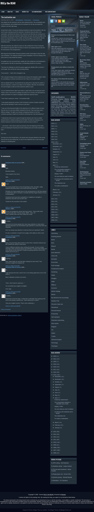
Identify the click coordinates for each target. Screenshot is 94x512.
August (55, 154)
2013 (53, 201)
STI (52, 109)
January (55, 195)
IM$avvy (73, 104)
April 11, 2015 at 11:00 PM (12, 217)
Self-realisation (19, 20)
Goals (17, 12)
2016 (53, 139)
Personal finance (57, 99)
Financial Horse (84, 31)
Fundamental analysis (61, 101)
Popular (54, 30)
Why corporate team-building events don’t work (85, 175)
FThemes (30, 510)
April (54, 165)
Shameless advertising (65, 113)
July (54, 157)
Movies (56, 109)
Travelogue (60, 115)
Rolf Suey (8, 181)
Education (62, 103)
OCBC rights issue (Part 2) (59, 57)
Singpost (62, 112)
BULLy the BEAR (7, 3)
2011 (53, 207)
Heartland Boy (84, 105)
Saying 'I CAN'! (58, 173)
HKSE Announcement (50, 12)
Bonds (69, 104)
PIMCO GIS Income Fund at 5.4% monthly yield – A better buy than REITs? (85, 36)
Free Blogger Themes (53, 510)
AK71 (81, 72)
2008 (53, 215)
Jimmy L (8, 208)
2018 (53, 134)
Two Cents (83, 44)
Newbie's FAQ (25, 12)
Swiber (53, 115)
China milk (54, 110)
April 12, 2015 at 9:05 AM (12, 235)
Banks (53, 106)
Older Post (44, 147)
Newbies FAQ (55, 112)
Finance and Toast (85, 152)
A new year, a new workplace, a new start (85, 85)
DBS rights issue (56, 46)
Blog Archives (69, 30)
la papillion (9, 218)
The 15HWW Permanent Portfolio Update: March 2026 (85, 64)
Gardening (53, 113)
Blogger (63, 494)
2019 (53, 131)
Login (2, 12)
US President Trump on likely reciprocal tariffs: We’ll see (85, 97)
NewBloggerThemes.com (65, 510)
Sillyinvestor (83, 82)
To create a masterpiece (61, 186)
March (55, 189)
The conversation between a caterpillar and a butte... (62, 170)
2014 (53, 199)
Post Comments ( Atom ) (15, 315)
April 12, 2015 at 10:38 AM (12, 306)
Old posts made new (64, 110)
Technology (59, 106)
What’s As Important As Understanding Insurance (85, 24)
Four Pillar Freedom (83, 162)
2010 (53, 209)
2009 (53, 212)
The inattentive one (8, 17)
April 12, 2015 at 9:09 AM (12, 254)
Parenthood (55, 104)
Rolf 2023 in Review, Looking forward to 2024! (85, 117)
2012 (53, 204)
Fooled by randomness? (61, 167)
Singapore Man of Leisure (13, 162)
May (54, 162)
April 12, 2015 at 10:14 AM (12, 291)
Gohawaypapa (84, 172)
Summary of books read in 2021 (85, 183)
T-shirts (56, 115)
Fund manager (55, 107)
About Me (10, 12)
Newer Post (3, 147)
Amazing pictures (71, 107)
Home (24, 147)
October (55, 149)
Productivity (72, 106)
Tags (60, 30)
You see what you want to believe (63, 176)
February (55, 192)
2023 (53, 123)
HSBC (58, 113)
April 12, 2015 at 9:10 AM (12, 265)
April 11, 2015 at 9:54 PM (12, 179)
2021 (53, 126)
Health (74, 112)
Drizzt (81, 20)
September (56, 152)
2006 (53, 220)
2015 (53, 142)
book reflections (55, 252)
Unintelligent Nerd (85, 143)
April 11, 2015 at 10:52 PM (12, 207)
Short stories (27, 20)
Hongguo (66, 106)
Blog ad (73, 110)
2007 (53, 217)
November (56, 146)
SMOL (82, 124)
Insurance (63, 107)
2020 (53, 128)
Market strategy (70, 99)
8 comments (36, 20)
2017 (53, 136)
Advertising (73, 113)
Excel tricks (68, 112)
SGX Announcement (37, 12)
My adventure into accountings (67, 109)
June (54, 159)
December (56, 144)
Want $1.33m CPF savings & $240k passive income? (85, 75)
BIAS (73, 97)
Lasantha (44, 510)
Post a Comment (6, 309)
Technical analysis (70, 103)
